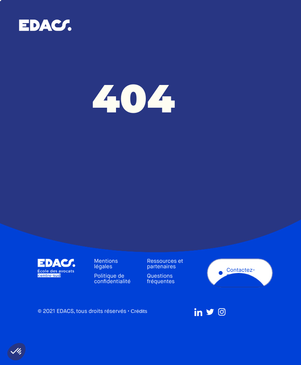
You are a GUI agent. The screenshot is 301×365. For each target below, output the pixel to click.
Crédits (139, 313)
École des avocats (45, 25)
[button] (16, 351)
